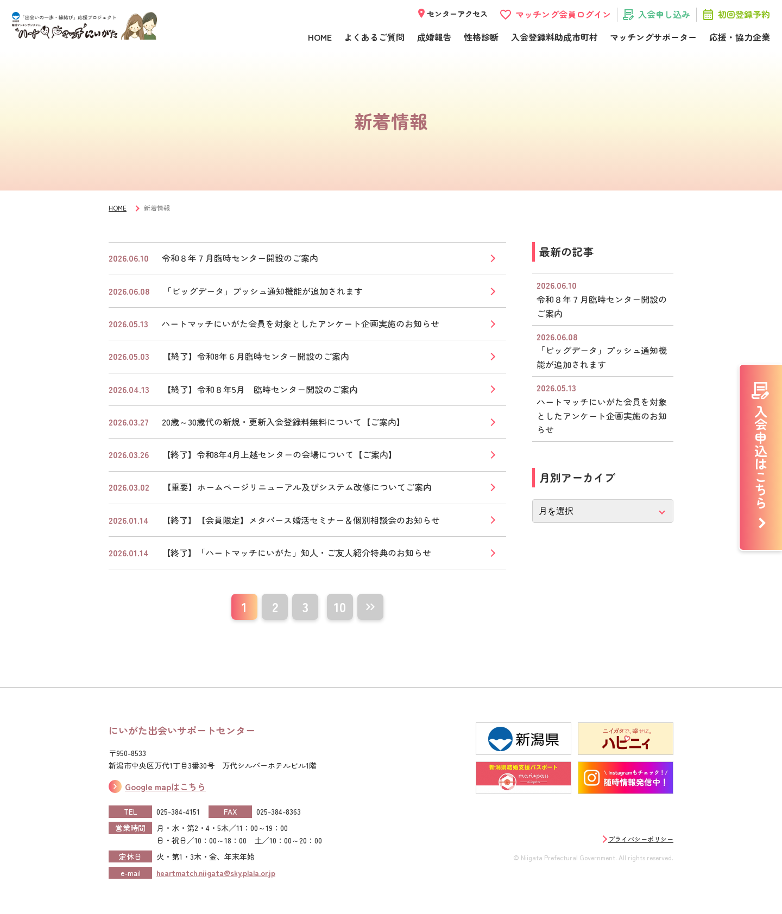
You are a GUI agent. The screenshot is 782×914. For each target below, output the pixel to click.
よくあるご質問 (374, 36)
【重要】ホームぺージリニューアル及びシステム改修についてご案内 (297, 486)
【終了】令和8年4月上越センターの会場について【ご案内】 (279, 454)
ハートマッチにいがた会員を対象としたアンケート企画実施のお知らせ (300, 323)
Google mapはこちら (165, 786)
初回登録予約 (744, 14)
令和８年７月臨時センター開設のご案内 (240, 257)
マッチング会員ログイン (563, 14)
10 (340, 606)
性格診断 (481, 36)
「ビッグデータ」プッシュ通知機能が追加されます (263, 290)
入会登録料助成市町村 (554, 36)
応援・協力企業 (739, 36)
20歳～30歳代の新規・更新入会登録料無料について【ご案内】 (283, 421)
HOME (320, 36)
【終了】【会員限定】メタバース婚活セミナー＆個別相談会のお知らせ (301, 519)
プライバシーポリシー (640, 838)
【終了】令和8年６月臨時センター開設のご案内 (255, 356)
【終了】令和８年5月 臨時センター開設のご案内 (260, 389)
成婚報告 (434, 36)
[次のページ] (370, 607)
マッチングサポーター (653, 36)
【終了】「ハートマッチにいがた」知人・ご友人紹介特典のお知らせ (296, 552)
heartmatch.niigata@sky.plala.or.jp (215, 872)
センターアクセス (457, 13)
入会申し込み (664, 14)
